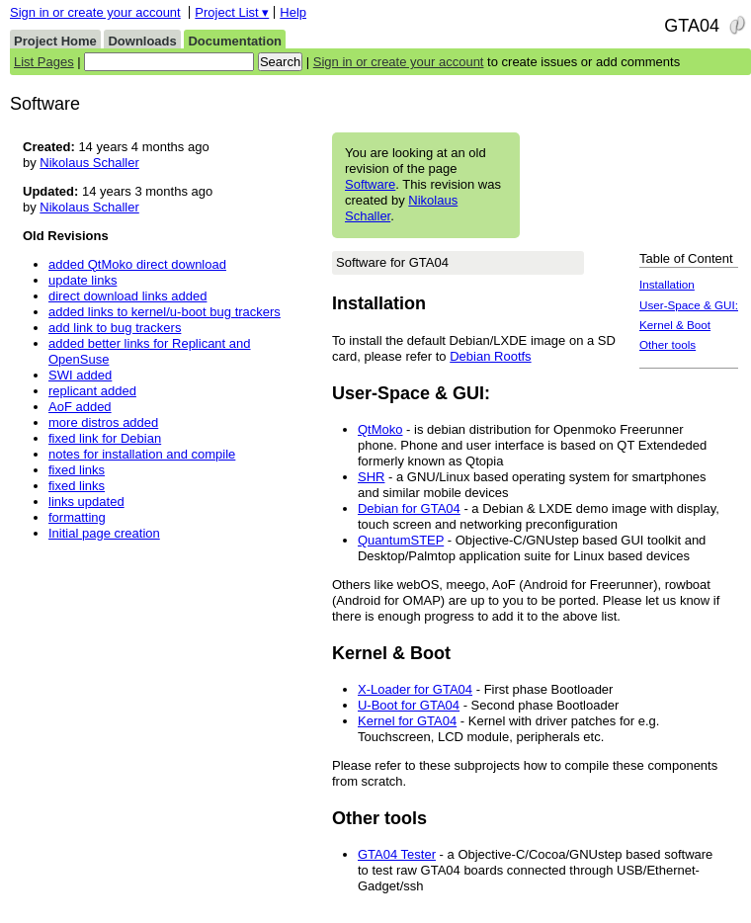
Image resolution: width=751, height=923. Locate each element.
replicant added (92, 390)
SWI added (80, 375)
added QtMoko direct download (137, 264)
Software (370, 184)
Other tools (667, 344)
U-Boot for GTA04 (408, 705)
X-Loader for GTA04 (415, 689)
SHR (371, 476)
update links (82, 280)
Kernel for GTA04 (407, 720)
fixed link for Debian (104, 438)
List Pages (44, 61)
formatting (77, 517)
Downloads (142, 41)
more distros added (103, 422)
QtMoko (380, 429)
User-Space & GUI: (688, 304)
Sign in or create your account (95, 12)
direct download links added (127, 296)
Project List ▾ (232, 12)
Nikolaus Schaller (89, 162)
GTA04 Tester (397, 854)
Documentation (235, 41)
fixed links (76, 469)
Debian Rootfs (490, 356)
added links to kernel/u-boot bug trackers (164, 311)
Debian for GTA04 (409, 508)
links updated (86, 501)
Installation (667, 284)
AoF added (80, 406)
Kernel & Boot (674, 324)
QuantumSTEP (401, 540)
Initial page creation (104, 533)
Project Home (55, 41)
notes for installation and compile (141, 454)
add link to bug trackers (114, 327)
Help (293, 12)
